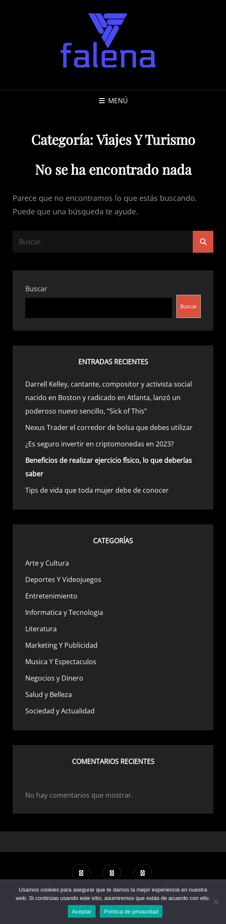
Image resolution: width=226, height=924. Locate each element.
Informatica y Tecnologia (64, 612)
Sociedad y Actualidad (60, 711)
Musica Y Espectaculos (60, 661)
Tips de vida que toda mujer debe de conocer (97, 490)
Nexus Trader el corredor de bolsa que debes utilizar (109, 427)
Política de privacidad (131, 911)
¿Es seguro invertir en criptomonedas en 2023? (99, 444)
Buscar (36, 289)
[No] (215, 901)
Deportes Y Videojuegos (63, 579)
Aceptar (82, 911)
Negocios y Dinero (54, 678)
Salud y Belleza (48, 694)
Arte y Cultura (47, 563)
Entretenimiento (51, 596)
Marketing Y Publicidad (61, 645)
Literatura (41, 628)
